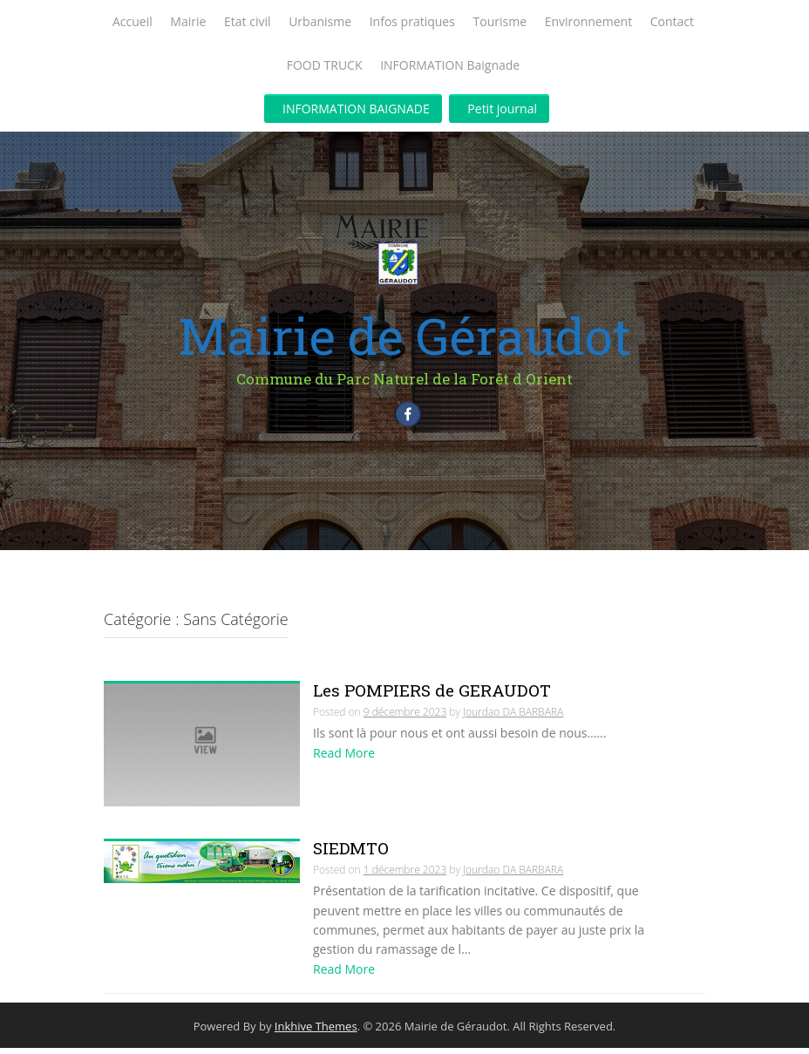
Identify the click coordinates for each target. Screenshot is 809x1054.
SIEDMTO (351, 855)
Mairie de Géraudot (404, 335)
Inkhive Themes (316, 1033)
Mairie (188, 21)
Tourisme (500, 21)
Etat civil (247, 21)
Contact (672, 21)
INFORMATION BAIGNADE (356, 108)
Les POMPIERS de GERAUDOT (432, 697)
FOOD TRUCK (325, 65)
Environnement (588, 21)
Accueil (132, 21)
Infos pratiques (412, 21)
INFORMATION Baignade (450, 65)
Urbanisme (320, 21)
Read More (344, 759)
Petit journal (502, 108)
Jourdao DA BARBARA (513, 718)
